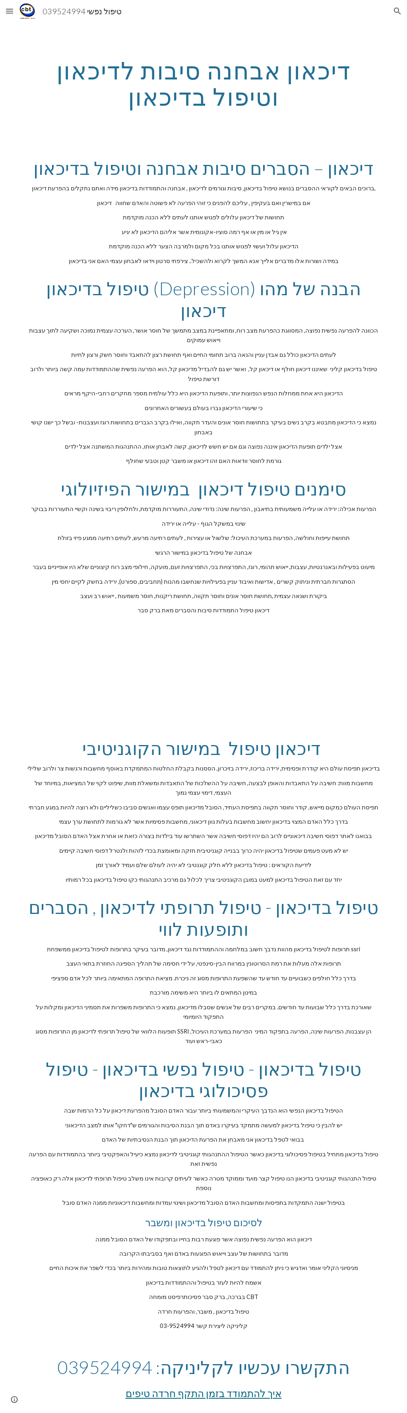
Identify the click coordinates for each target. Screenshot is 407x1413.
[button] (9, 11)
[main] (204, 83)
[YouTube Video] (188, 676)
